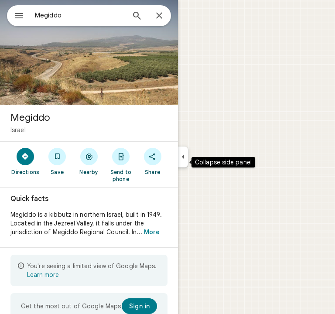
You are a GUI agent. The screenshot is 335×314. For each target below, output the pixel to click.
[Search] (136, 16)
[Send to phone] (121, 164)
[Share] (152, 161)
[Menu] (19, 16)
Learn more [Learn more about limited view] (43, 275)
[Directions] (25, 161)
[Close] (159, 16)
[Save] (57, 161)
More (152, 232)
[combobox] (80, 15)
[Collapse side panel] (183, 157)
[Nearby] (89, 161)
